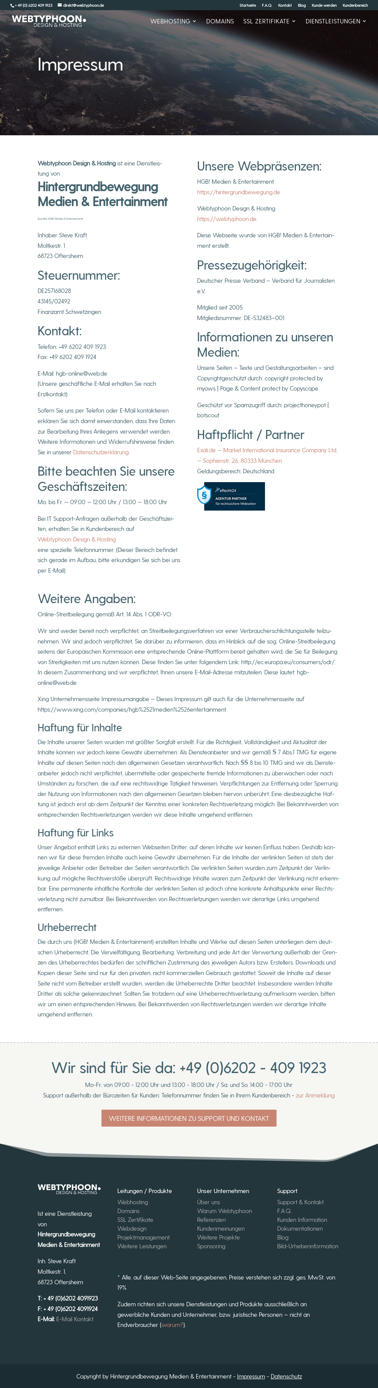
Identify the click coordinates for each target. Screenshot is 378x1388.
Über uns (208, 1201)
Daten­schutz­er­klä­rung (101, 451)
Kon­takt (285, 5)
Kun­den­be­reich (355, 5)
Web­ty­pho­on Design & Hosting (77, 538)
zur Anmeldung (315, 1094)
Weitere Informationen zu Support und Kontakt (189, 1118)
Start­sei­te (248, 5)
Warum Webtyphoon (224, 1210)
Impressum (251, 1376)
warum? (172, 1324)
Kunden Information (302, 1219)
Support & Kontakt (300, 1201)
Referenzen (211, 1219)
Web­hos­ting (170, 21)
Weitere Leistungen (142, 1245)
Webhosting (132, 1201)
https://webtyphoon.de (227, 218)
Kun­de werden (324, 5)
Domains (220, 21)
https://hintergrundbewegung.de (238, 191)
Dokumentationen (300, 1228)
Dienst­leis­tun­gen (333, 21)
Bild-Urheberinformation (307, 1245)
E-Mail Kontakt (75, 1318)
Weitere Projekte (218, 1237)
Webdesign (132, 1228)
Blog (302, 5)
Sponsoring (211, 1245)
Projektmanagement (143, 1237)
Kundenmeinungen (221, 1228)
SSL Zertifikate (135, 1219)
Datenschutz (286, 1376)
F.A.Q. (267, 5)
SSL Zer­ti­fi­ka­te (266, 21)
